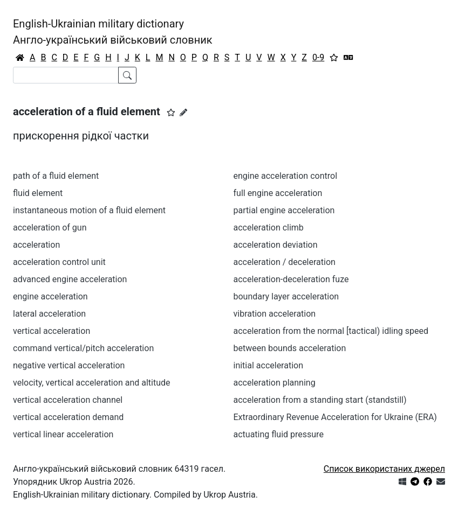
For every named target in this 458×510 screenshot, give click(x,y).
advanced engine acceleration (70, 279)
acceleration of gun (49, 227)
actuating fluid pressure (279, 434)
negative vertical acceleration (69, 365)
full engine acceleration (278, 193)
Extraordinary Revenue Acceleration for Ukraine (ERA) (335, 417)
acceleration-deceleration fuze (291, 279)
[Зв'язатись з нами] (440, 482)
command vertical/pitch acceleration (83, 348)
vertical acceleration (51, 331)
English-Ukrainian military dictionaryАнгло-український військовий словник (113, 31)
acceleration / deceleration (285, 262)
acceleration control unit (59, 262)
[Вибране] (334, 58)
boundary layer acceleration (286, 296)
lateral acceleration (49, 314)
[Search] (66, 75)
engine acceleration (50, 296)
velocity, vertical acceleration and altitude (91, 383)
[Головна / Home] (20, 58)
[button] (171, 112)
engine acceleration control (286, 176)
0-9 (318, 57)
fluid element (38, 193)
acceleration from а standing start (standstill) (320, 400)
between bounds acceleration (290, 348)
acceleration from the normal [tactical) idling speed (331, 331)
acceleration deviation (276, 245)
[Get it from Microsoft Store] (402, 482)
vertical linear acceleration (63, 434)
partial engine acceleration (284, 210)
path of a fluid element (56, 176)
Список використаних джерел (384, 469)
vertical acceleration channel (67, 400)
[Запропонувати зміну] (183, 112)
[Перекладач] (348, 58)
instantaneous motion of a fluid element (89, 210)
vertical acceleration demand (68, 417)
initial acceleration (269, 365)
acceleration (36, 245)
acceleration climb (269, 227)
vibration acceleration (275, 314)
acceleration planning (275, 383)
